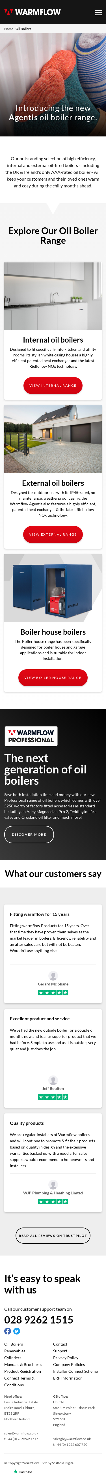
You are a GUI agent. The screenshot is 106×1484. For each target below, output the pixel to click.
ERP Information (68, 1378)
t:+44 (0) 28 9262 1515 (21, 1439)
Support (60, 1350)
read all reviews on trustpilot (53, 1235)
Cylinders (12, 1357)
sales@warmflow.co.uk (21, 1433)
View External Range (53, 534)
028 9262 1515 (38, 1319)
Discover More (29, 834)
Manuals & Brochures (23, 1364)
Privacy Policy (65, 1357)
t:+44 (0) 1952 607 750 (70, 1444)
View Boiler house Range (52, 677)
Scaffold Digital (63, 1463)
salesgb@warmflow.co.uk (72, 1439)
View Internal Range (53, 385)
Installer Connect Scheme (75, 1371)
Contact (60, 1344)
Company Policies (69, 1364)
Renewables (14, 1350)
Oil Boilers (13, 1344)
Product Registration (22, 1371)
